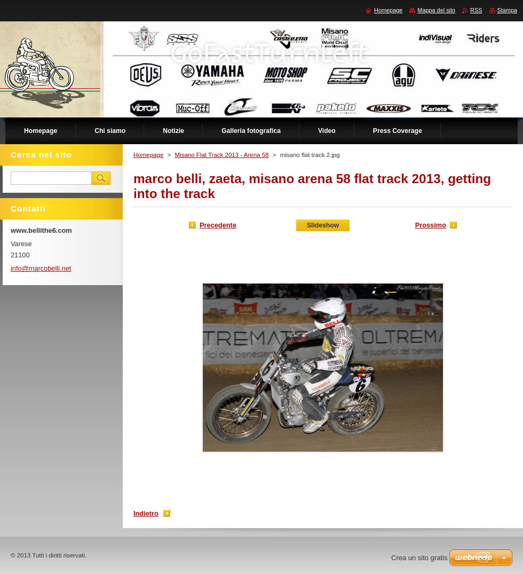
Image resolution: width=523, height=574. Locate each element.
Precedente (218, 225)
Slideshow (323, 225)
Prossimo (430, 225)
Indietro (146, 513)
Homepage (148, 155)
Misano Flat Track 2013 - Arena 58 (221, 155)
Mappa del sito (436, 10)
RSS (476, 10)
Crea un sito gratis (419, 558)
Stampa (507, 10)
